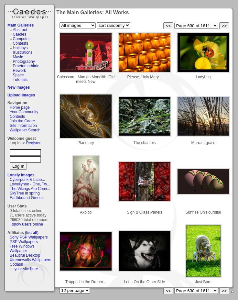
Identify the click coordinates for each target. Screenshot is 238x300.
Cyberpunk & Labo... (27, 179)
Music (18, 57)
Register (33, 143)
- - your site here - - (26, 269)
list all (31, 232)
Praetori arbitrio (26, 66)
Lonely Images (20, 175)
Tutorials (20, 79)
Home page (20, 107)
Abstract (20, 30)
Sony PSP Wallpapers (29, 237)
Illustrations (23, 52)
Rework (19, 70)
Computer (21, 39)
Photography (24, 61)
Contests (20, 43)
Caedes (30, 12)
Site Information (23, 125)
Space (18, 75)
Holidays (20, 48)
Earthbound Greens (27, 197)
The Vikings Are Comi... (30, 188)
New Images (18, 87)
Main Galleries (20, 25)
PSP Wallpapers (24, 241)
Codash (16, 264)
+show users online (26, 224)
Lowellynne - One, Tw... (30, 184)
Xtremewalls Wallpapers (30, 260)
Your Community (24, 112)
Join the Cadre (22, 121)
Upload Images (21, 95)
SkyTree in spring (25, 193)
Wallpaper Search (25, 130)
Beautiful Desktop (25, 255)
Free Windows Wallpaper (22, 248)
